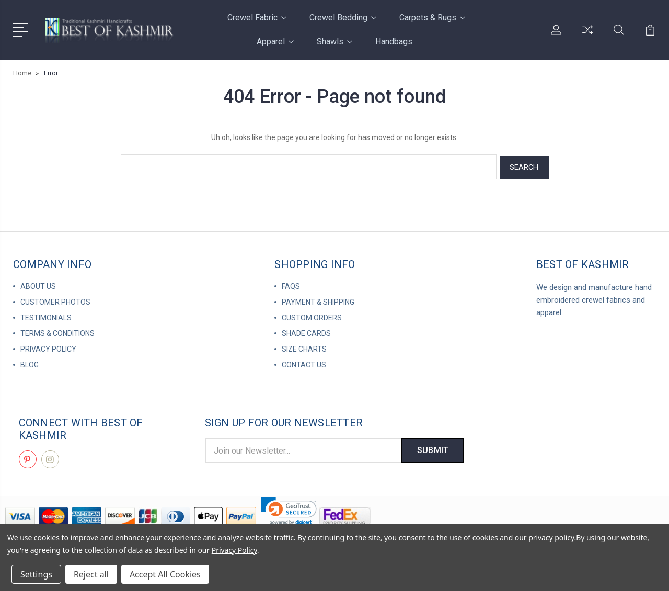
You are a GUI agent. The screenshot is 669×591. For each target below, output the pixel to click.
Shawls (334, 42)
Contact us (304, 362)
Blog (29, 362)
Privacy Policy (48, 347)
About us (38, 284)
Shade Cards (306, 331)
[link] (289, 509)
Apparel (275, 42)
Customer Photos (55, 300)
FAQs (291, 284)
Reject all (91, 574)
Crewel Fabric (256, 17)
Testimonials (46, 315)
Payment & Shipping (318, 300)
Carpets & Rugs (432, 17)
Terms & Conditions (57, 331)
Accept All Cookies (165, 574)
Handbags (393, 42)
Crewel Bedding (342, 17)
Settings (36, 574)
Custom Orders (312, 315)
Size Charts (304, 347)
